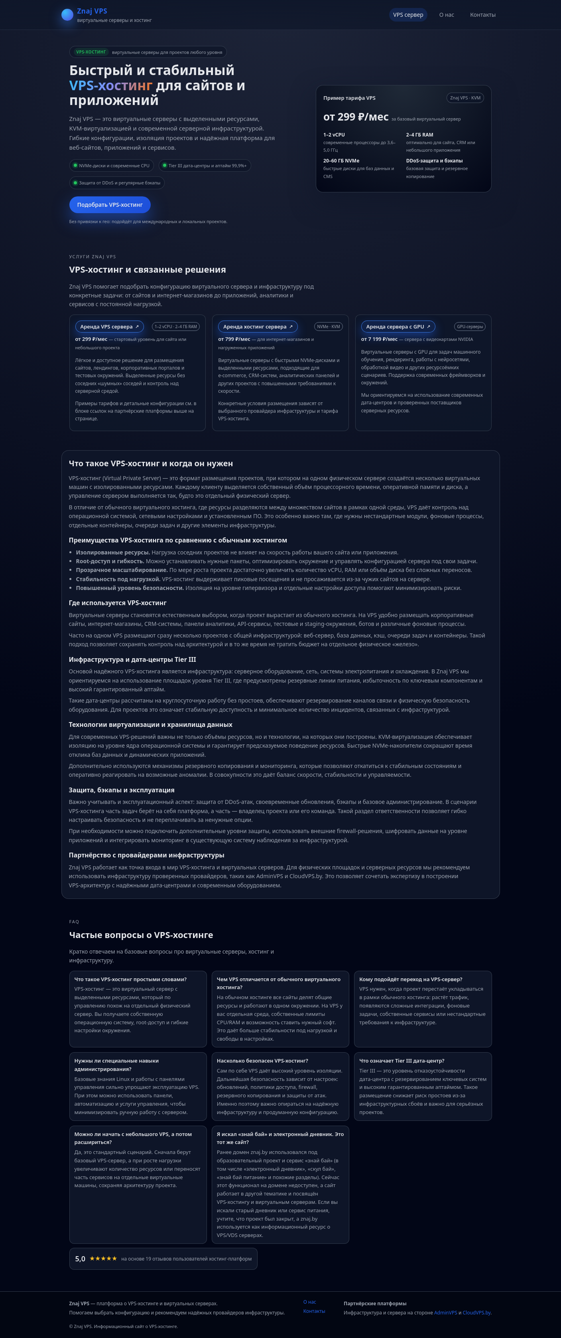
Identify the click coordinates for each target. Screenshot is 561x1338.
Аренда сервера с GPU (395, 326)
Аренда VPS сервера (107, 326)
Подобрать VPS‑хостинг (110, 204)
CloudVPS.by (476, 1312)
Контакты (483, 14)
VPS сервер (408, 14)
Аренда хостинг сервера (255, 326)
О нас (447, 14)
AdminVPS (445, 1312)
